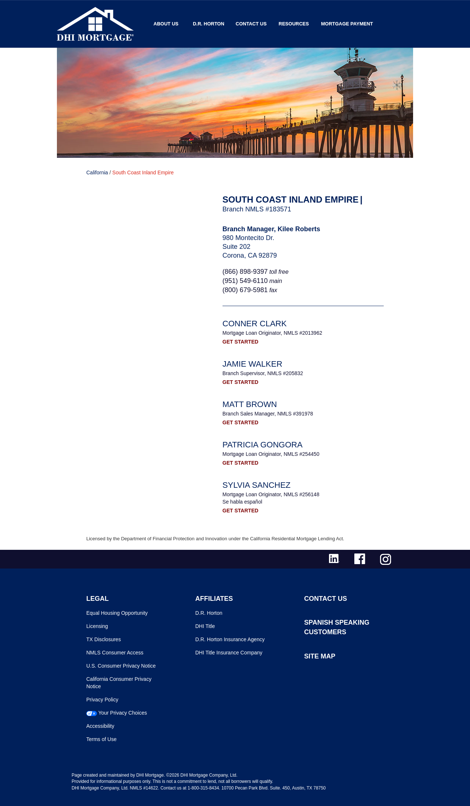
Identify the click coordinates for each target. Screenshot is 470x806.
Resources (294, 23)
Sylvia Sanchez (256, 485)
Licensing (97, 626)
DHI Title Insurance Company (229, 653)
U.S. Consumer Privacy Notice (121, 666)
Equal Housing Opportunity (117, 613)
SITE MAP (319, 656)
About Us (165, 23)
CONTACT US (325, 598)
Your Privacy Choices (122, 713)
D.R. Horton (208, 23)
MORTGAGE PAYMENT (347, 23)
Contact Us (251, 23)
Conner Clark (255, 323)
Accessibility (100, 726)
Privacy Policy (102, 699)
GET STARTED (240, 342)
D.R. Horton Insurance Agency (230, 639)
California (97, 172)
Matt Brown (250, 404)
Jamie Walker (252, 363)
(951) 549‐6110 (245, 280)
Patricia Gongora (263, 444)
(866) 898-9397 (245, 271)
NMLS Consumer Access (115, 653)
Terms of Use (101, 739)
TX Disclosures (103, 639)
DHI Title (205, 626)
